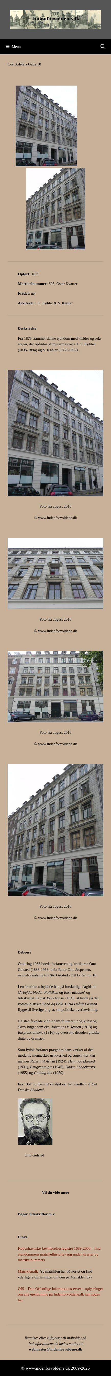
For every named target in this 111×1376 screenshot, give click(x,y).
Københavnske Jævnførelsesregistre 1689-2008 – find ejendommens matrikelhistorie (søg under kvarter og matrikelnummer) (59, 1254)
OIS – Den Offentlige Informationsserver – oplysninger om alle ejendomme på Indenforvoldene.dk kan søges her (60, 1294)
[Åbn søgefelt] (103, 46)
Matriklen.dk (28, 1271)
